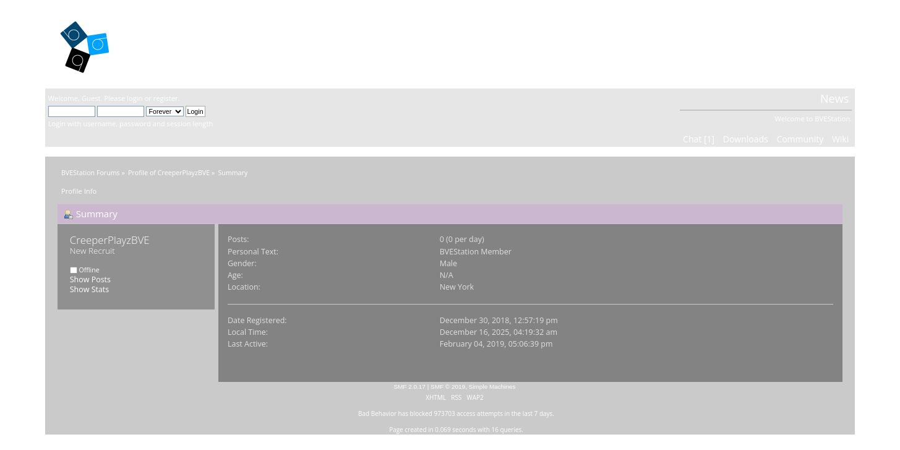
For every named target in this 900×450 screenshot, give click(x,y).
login (134, 98)
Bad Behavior (377, 413)
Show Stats (89, 289)
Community (799, 139)
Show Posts (90, 279)
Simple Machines (492, 386)
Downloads (745, 139)
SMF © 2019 (448, 386)
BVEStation (181, 43)
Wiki (840, 139)
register (165, 98)
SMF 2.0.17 (409, 386)
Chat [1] (698, 139)
